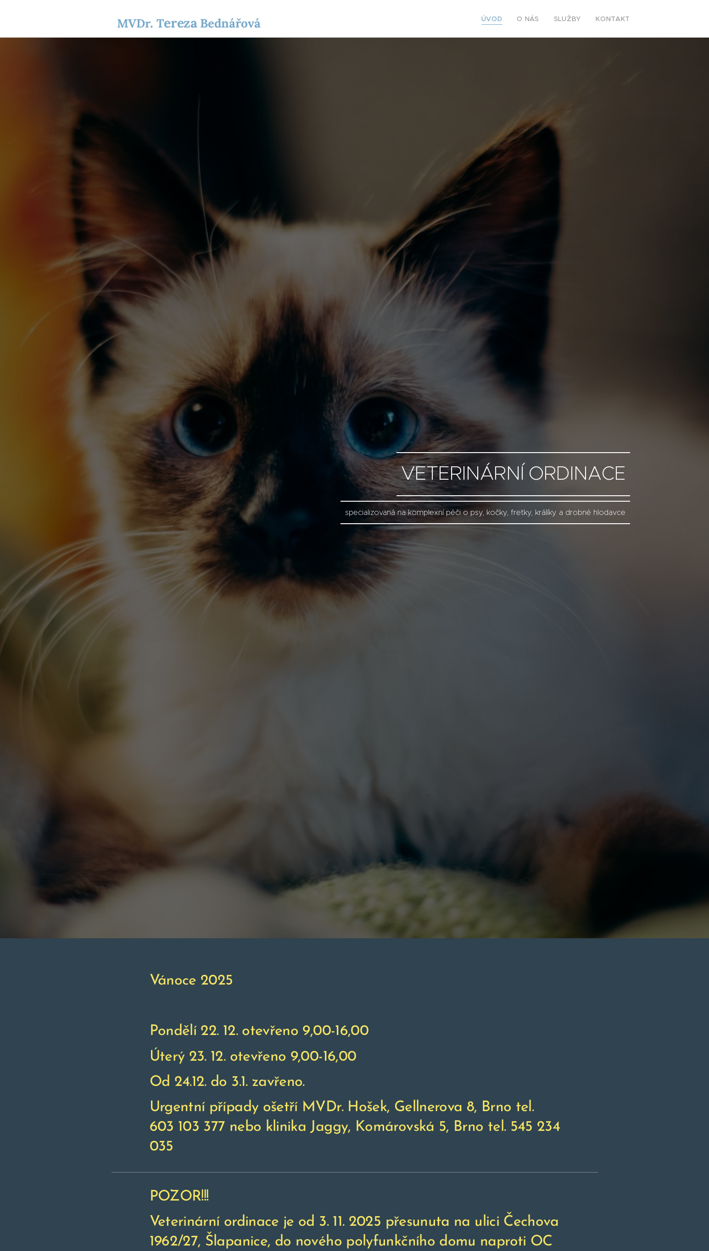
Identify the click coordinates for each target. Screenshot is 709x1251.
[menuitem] (504, 18)
